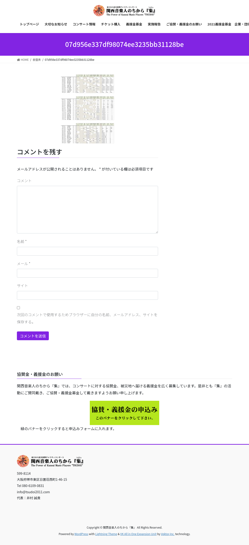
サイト (22, 285)
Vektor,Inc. (167, 534)
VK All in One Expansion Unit (138, 534)
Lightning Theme (106, 534)
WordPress (81, 534)
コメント (24, 180)
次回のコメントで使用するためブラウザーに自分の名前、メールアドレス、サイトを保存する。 (87, 318)
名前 (22, 241)
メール (23, 263)
